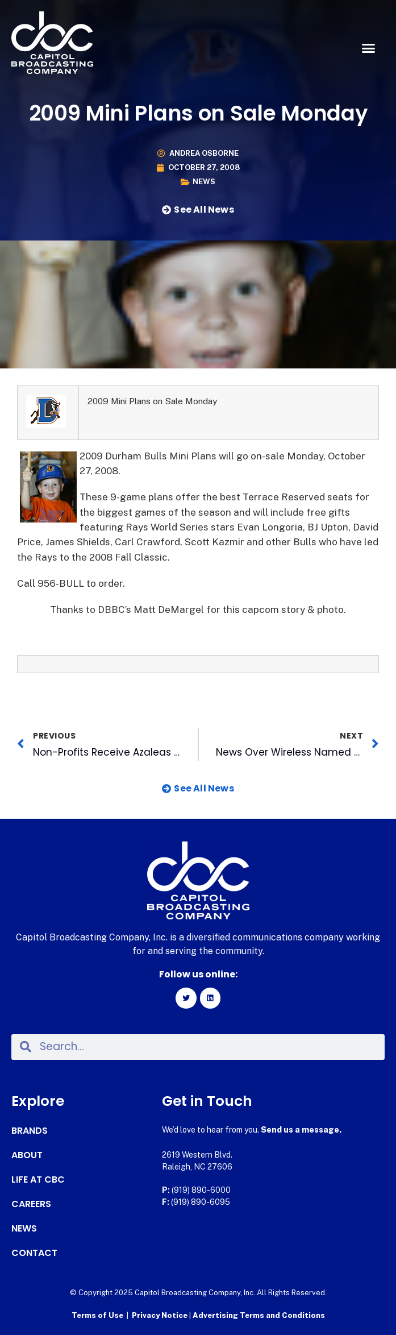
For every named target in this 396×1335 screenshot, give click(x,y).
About (27, 1155)
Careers (31, 1204)
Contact (34, 1253)
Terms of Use (97, 1315)
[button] (368, 48)
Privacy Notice (160, 1315)
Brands (29, 1131)
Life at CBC (38, 1179)
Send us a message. (301, 1129)
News (204, 181)
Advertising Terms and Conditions (259, 1315)
